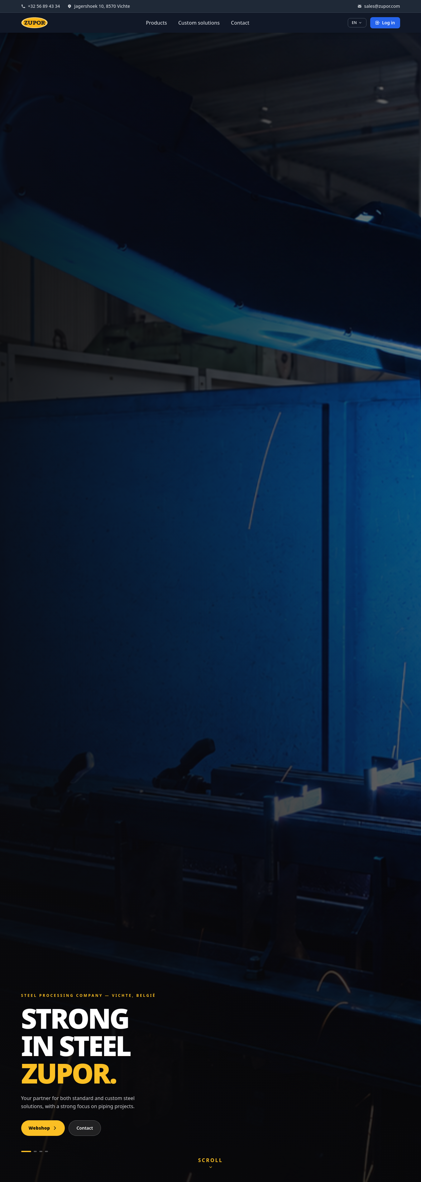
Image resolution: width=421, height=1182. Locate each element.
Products (156, 22)
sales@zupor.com (378, 6)
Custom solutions (199, 22)
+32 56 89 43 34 (40, 6)
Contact (240, 22)
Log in (385, 23)
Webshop (43, 1128)
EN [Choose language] (357, 22)
